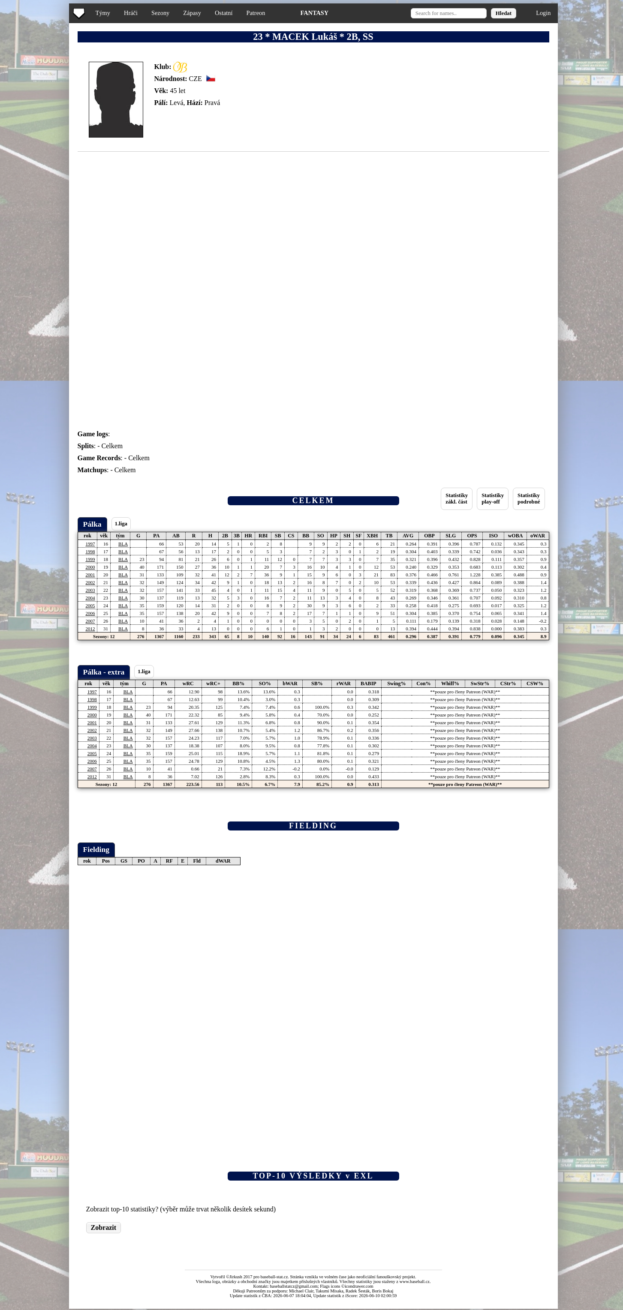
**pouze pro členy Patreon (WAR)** (465, 691)
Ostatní (224, 12)
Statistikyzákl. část (456, 498)
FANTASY (314, 12)
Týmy (103, 12)
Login (543, 12)
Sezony (160, 12)
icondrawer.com (359, 1286)
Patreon (255, 12)
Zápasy (192, 12)
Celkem (112, 446)
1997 (90, 543)
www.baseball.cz (415, 1281)
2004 (90, 597)
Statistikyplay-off (493, 498)
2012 (90, 628)
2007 (90, 621)
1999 (90, 559)
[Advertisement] (35, 171)
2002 (90, 582)
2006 (90, 613)
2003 (90, 590)
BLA (123, 543)
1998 (90, 551)
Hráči (131, 12)
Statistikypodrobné (529, 498)
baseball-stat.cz (274, 1276)
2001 (90, 574)
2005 (90, 605)
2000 (90, 567)
